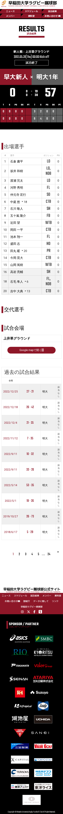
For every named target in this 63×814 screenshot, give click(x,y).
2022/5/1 (10, 500)
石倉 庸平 (16, 161)
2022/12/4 (10, 422)
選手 (12, 155)
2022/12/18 (10, 407)
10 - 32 (30, 454)
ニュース (10, 11)
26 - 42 (30, 407)
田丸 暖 (15, 251)
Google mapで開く (31, 350)
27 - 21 (30, 391)
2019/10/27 (10, 516)
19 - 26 (30, 500)
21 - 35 (30, 422)
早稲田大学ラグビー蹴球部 (32, 3)
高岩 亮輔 (16, 272)
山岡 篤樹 (16, 265)
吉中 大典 (16, 291)
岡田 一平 (16, 229)
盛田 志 (15, 243)
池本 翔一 (16, 237)
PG (58, 155)
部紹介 (26, 601)
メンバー (10, 15)
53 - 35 (30, 485)
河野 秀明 (16, 187)
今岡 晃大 (16, 258)
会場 (11, 380)
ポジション (49, 155)
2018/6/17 (10, 532)
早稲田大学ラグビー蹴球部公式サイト (33, 590)
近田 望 (15, 222)
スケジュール (31, 11)
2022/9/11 (10, 454)
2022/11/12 (10, 438)
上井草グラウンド (37, 52)
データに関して (41, 601)
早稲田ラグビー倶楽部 (32, 606)
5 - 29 (30, 532)
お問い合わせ (52, 15)
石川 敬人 (16, 208)
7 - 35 (30, 438)
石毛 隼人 (16, 281)
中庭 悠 (15, 202)
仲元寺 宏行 (18, 194)
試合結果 (52, 11)
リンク (55, 601)
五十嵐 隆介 (18, 215)
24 (49, 554)
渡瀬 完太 (16, 180)
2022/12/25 (10, 391)
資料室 (31, 15)
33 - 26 (30, 469)
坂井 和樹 (16, 171)
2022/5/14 (10, 485)
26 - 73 (30, 516)
